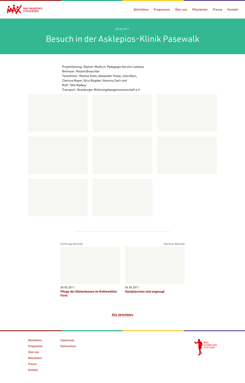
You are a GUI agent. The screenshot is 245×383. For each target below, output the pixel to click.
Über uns (181, 9)
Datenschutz (68, 346)
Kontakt (232, 9)
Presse (217, 9)
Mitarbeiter (200, 9)
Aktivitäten (141, 9)
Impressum (67, 340)
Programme (162, 9)
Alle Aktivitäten (122, 315)
